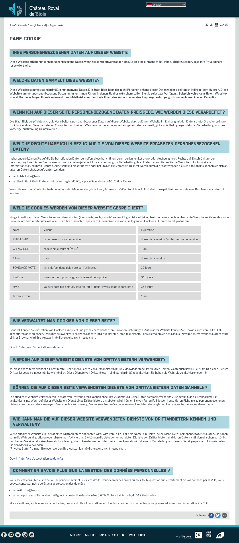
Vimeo (18, 535)
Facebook (4, 535)
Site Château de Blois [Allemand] (28, 25)
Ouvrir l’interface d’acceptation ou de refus (36, 347)
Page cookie (137, 535)
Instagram (24, 535)
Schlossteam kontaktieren (105, 535)
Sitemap (75, 535)
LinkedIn (11, 535)
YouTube (31, 535)
